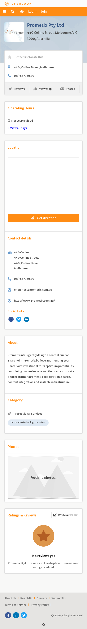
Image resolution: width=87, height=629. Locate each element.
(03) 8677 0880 (24, 75)
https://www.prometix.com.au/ (34, 300)
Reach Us (26, 598)
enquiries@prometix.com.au (33, 289)
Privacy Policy (40, 604)
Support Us (58, 598)
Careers (42, 598)
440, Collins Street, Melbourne (34, 67)
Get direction (43, 218)
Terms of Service (15, 604)
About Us (10, 598)
